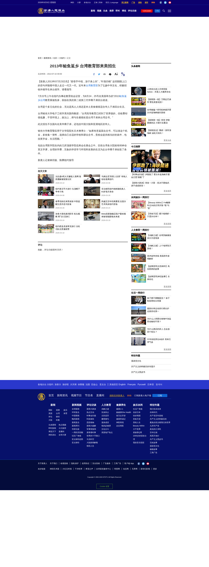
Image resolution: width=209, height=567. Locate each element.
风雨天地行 (154, 436)
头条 (105, 11)
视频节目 (76, 395)
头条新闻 (135, 66)
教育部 (94, 85)
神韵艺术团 (54, 469)
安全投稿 (96, 463)
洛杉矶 (65, 384)
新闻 (93, 11)
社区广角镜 (76, 436)
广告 (133, 2)
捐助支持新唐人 (117, 395)
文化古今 (105, 429)
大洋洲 (73, 384)
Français (132, 384)
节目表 (89, 395)
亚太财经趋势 (77, 439)
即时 (118, 11)
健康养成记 (121, 419)
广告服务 (106, 463)
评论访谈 (132, 11)
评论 (50, 417)
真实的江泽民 (155, 429)
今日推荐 (135, 146)
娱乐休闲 (138, 405)
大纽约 (62, 58)
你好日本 (136, 412)
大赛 (79, 2)
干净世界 (78, 469)
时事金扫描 (91, 416)
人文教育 (106, 405)
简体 (101, 2)
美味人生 (136, 422)
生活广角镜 (137, 409)
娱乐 (65, 410)
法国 (88, 384)
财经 (58, 417)
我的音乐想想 (138, 442)
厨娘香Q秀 (137, 432)
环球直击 (75, 412)
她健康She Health (123, 412)
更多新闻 (167, 224)
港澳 (58, 410)
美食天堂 (136, 419)
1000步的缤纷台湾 (139, 437)
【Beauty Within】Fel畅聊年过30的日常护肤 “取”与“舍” (158, 205)
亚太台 (103, 384)
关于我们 (53, 463)
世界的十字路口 (93, 436)
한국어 (159, 384)
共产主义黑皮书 (138, 372)
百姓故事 (153, 442)
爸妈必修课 (106, 426)
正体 (95, 2)
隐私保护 (75, 463)
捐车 (146, 2)
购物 (153, 2)
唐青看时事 (91, 432)
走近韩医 (120, 426)
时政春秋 (90, 419)
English (122, 384)
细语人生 (90, 446)
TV (158, 11)
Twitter (165, 2)
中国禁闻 (75, 416)
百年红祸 (153, 432)
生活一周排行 (138, 293)
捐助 (140, 2)
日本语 (150, 384)
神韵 (72, 2)
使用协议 (85, 463)
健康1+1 (119, 409)
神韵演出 (52, 435)
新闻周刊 (75, 426)
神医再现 (120, 422)
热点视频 (62, 425)
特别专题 (135, 355)
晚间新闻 (75, 419)
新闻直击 (75, 422)
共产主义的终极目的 (158, 419)
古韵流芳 (105, 416)
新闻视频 (76, 405)
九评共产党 (154, 426)
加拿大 (58, 384)
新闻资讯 (47, 58)
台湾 (88, 85)
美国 (50, 413)
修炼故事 (153, 449)
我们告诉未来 (155, 409)
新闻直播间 (147, 11)
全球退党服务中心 (103, 469)
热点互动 (90, 412)
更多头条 (167, 140)
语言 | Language (112, 2)
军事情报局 (91, 429)
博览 (124, 11)
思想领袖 (90, 422)
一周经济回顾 (77, 432)
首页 (40, 58)
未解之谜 (105, 409)
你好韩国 (136, 416)
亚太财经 (75, 442)
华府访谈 (75, 429)
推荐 (111, 11)
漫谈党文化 (136, 361)
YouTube (169, 2)
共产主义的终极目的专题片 (143, 366)
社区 (55, 58)
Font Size (116, 74)
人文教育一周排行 (140, 230)
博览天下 (52, 431)
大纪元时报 (67, 469)
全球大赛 (62, 435)
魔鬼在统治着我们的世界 (160, 422)
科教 (58, 420)
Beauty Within (138, 426)
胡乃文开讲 (121, 416)
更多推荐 (167, 191)
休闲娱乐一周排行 (140, 197)
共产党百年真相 (156, 416)
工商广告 (153, 452)
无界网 (134, 469)
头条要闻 (52, 425)
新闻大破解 (91, 426)
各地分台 (87, 2)
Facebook (160, 2)
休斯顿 (81, 384)
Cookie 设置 (104, 486)
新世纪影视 (145, 469)
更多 (155, 469)
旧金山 (94, 384)
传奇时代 (153, 412)
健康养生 (121, 405)
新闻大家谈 (91, 409)
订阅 (160, 395)
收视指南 (64, 463)
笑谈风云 (105, 412)
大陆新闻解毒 (92, 442)
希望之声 (89, 469)
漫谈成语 (105, 422)
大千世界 (136, 429)
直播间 (100, 395)
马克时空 (90, 439)
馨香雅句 (105, 419)
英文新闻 (124, 2)
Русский (142, 384)
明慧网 (117, 469)
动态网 (126, 469)
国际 (50, 410)
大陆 (50, 420)
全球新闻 (75, 409)
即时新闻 (52, 428)
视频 (99, 11)
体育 (65, 413)
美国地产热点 (107, 432)
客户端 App (129, 463)
